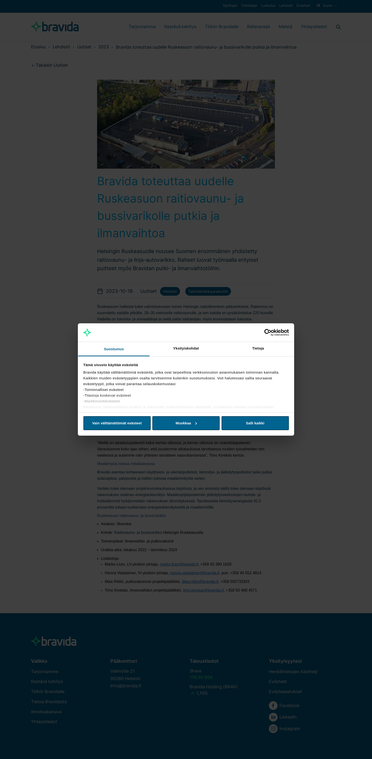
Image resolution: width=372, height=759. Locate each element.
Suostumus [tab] (114, 349)
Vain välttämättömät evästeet (117, 423)
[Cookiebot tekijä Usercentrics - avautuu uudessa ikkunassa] (268, 332)
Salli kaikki (255, 423)
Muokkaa (186, 423)
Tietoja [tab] (258, 348)
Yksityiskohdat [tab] (186, 348)
